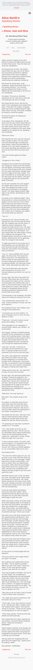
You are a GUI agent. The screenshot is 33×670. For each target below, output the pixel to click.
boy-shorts (16, 51)
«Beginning (6, 54)
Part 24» (28, 54)
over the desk (21, 47)
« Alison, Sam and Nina (15, 31)
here (29, 4)
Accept (16, 8)
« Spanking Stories (10, 27)
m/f (8, 47)
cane (12, 47)
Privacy (16, 654)
